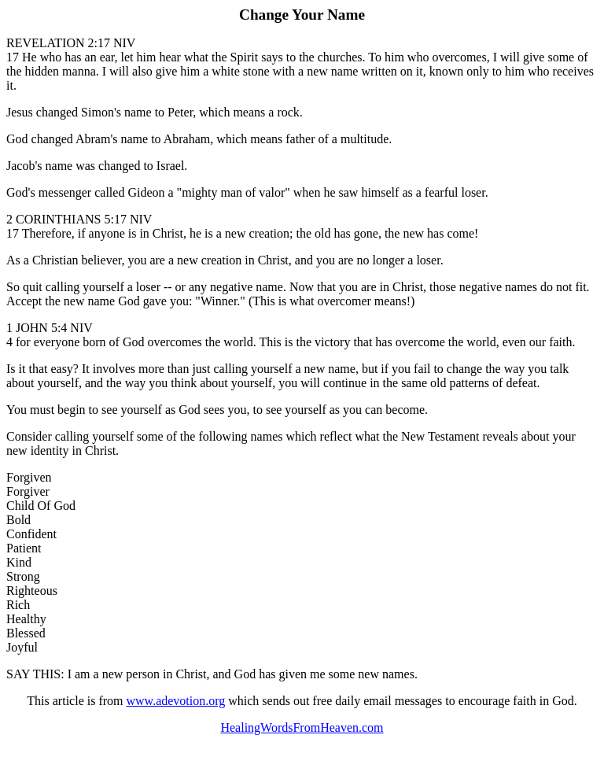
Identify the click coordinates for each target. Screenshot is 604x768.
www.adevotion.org (176, 700)
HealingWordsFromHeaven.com (301, 727)
